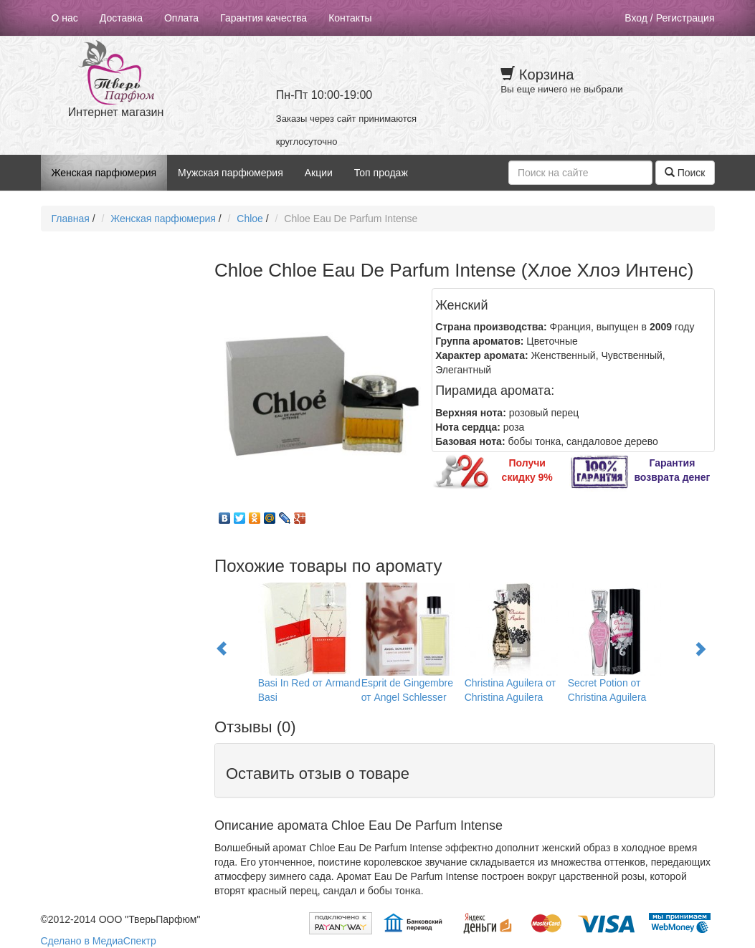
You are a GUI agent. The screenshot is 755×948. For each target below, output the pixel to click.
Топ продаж (381, 172)
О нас (65, 18)
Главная (71, 218)
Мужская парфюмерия (230, 172)
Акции (319, 172)
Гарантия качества (263, 18)
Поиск (685, 172)
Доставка (121, 18)
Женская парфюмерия (104, 172)
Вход (636, 18)
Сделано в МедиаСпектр (98, 941)
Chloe (250, 218)
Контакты (349, 18)
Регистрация (685, 18)
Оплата (181, 18)
